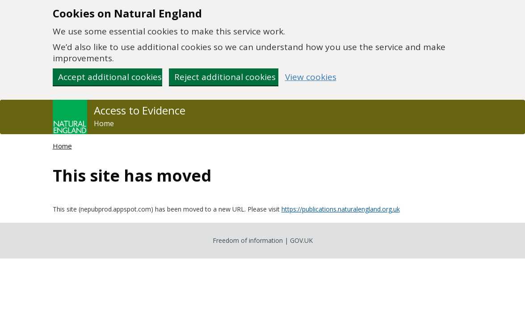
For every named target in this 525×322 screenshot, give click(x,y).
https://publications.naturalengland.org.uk (340, 209)
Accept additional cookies (110, 77)
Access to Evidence (139, 110)
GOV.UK (301, 240)
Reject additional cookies (225, 77)
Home (104, 123)
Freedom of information (248, 240)
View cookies (310, 77)
